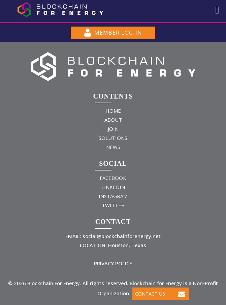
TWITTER (113, 205)
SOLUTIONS (113, 138)
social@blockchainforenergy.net (121, 236)
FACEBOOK (113, 178)
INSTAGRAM (113, 196)
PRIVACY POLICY (113, 263)
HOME (113, 110)
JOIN (113, 128)
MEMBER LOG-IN (113, 33)
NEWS (113, 147)
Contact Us (160, 294)
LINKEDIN (113, 187)
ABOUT (113, 119)
